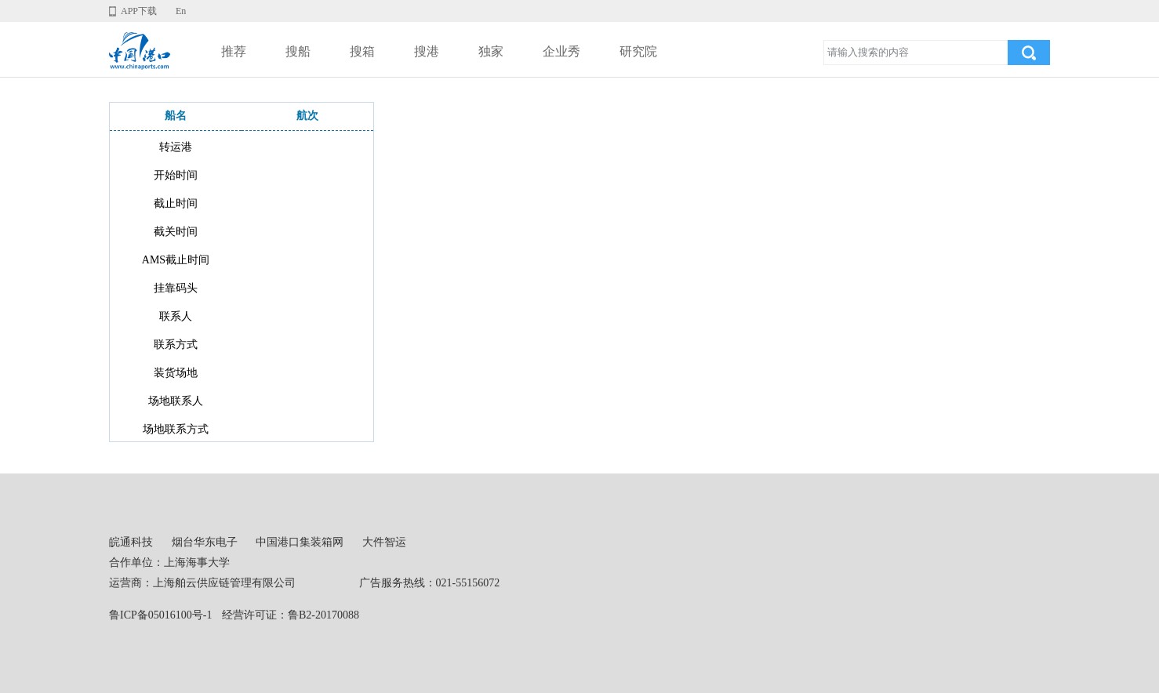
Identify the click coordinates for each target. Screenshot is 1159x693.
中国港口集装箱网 (299, 542)
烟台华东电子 (205, 542)
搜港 (426, 51)
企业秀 (561, 51)
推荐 (233, 51)
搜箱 (362, 51)
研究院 (638, 51)
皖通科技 (131, 542)
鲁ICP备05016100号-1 (160, 615)
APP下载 (139, 10)
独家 (490, 51)
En (181, 10)
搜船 (298, 51)
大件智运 (384, 542)
